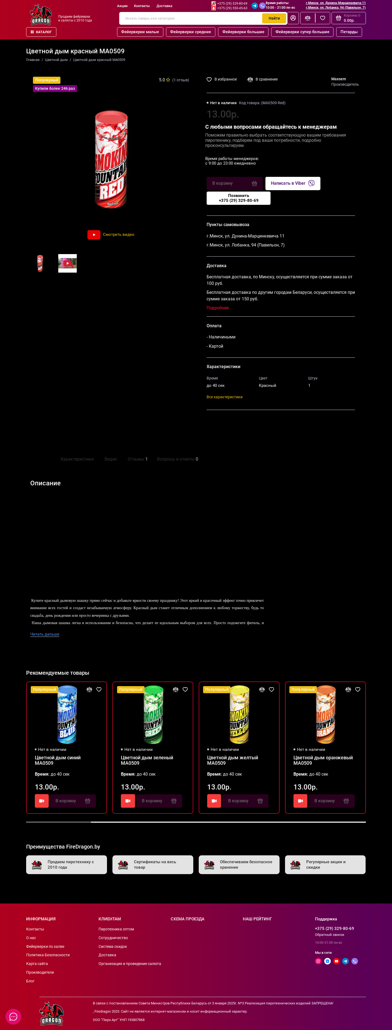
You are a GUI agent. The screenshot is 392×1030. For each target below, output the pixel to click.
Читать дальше (44, 634)
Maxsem (338, 79)
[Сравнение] (308, 18)
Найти (274, 18)
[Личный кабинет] (293, 18)
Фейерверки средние (190, 31)
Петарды (349, 31)
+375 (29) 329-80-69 (232, 3)
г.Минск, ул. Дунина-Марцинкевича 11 (336, 3)
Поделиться (225, 422)
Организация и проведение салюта (130, 963)
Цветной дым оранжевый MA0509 (323, 760)
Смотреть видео (110, 234)
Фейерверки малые (140, 31)
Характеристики (77, 459)
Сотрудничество (113, 938)
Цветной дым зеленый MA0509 (147, 760)
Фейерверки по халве (45, 946)
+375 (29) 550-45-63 (232, 8)
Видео (111, 459)
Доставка (164, 6)
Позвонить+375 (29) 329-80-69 (239, 198)
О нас (31, 938)
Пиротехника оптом (116, 929)
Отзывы (137, 459)
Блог (30, 981)
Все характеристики (225, 397)
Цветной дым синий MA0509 (58, 760)
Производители (40, 972)
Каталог (41, 32)
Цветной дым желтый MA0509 (232, 760)
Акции (122, 6)
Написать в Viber (293, 183)
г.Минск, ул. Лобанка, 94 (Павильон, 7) (336, 7)
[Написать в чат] (13, 1017)
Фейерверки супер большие (302, 31)
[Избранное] (323, 18)
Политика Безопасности (48, 955)
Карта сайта (37, 963)
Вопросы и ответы (177, 459)
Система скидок (113, 946)
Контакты (142, 6)
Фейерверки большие (243, 31)
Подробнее (218, 307)
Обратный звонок (329, 935)
